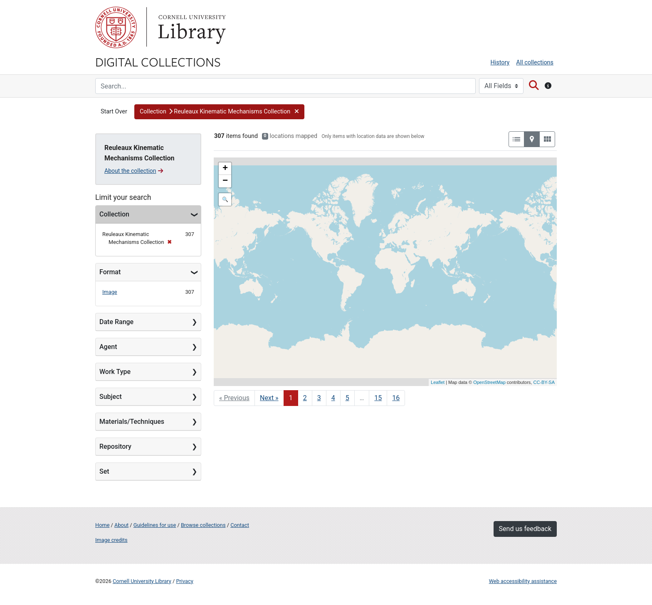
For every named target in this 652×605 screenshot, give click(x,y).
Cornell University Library (142, 581)
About (121, 525)
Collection (114, 214)
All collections (534, 62)
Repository (115, 446)
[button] (219, 111)
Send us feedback (525, 529)
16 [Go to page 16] (396, 398)
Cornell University (116, 27)
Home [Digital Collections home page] (102, 525)
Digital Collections (158, 61)
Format (110, 272)
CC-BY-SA (544, 382)
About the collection (133, 170)
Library (191, 27)
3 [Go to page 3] (319, 398)
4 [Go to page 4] (333, 398)
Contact (239, 525)
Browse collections (203, 525)
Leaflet (438, 382)
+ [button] (225, 168)
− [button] (225, 181)
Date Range (116, 322)
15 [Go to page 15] (378, 398)
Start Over (114, 111)
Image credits (111, 540)
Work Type (115, 372)
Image (109, 292)
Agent (108, 347)
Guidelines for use (154, 525)
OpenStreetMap (489, 382)
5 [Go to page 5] (347, 398)
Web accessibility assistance (523, 581)
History (500, 62)
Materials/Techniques (131, 421)
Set (104, 471)
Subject (110, 397)
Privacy (184, 581)
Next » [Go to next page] (269, 398)
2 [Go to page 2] (305, 398)
